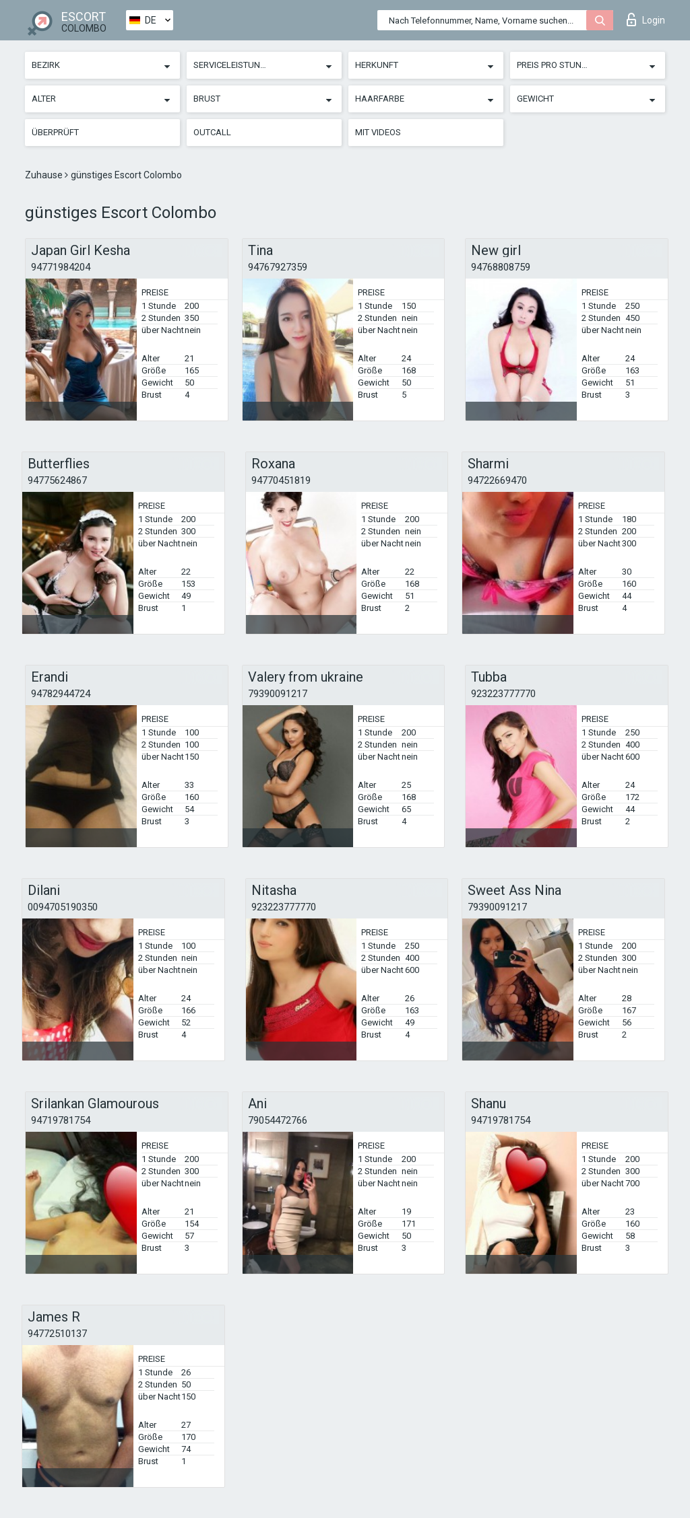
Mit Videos (378, 132)
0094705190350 (63, 907)
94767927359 (277, 267)
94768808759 (500, 267)
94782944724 (60, 694)
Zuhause (45, 175)
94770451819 (281, 480)
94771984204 (60, 267)
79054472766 (277, 1120)
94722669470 (497, 480)
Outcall (212, 132)
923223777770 (503, 694)
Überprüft (55, 132)
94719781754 (60, 1120)
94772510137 (57, 1334)
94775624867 (57, 480)
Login (646, 19)
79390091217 (277, 694)
